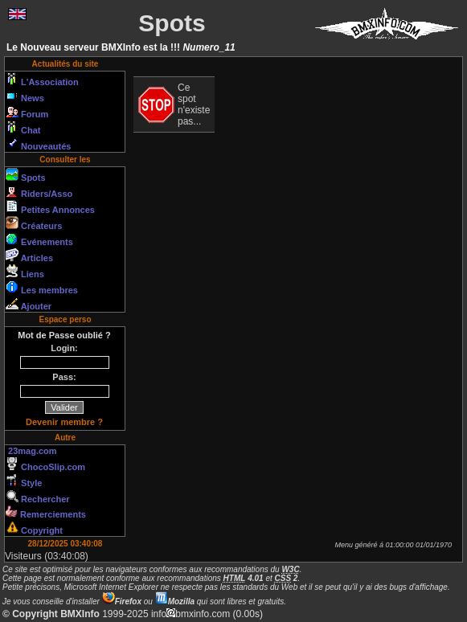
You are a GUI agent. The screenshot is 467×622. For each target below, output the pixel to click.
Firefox (121, 601)
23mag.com (31, 451)
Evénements (39, 239)
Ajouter (28, 304)
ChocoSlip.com (45, 464)
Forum (27, 111)
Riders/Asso (39, 191)
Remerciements (46, 512)
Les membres (42, 287)
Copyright (34, 528)
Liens (25, 271)
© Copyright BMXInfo (51, 614)
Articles (29, 255)
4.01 (243, 578)
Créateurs (34, 223)
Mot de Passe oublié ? (64, 335)
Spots (26, 175)
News (25, 95)
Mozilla (175, 601)
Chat (23, 128)
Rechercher (38, 496)
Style (24, 480)
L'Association (42, 79)
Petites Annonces (50, 207)
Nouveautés (38, 144)
